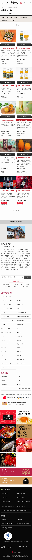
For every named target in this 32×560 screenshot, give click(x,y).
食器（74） (19, 332)
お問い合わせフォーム (22, 510)
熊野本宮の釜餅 (7, 284)
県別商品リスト (5, 388)
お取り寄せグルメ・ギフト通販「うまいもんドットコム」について (16, 472)
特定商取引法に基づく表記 (23, 523)
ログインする (5, 493)
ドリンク (3, 13)
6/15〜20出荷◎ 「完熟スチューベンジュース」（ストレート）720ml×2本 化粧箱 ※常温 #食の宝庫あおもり (8, 161)
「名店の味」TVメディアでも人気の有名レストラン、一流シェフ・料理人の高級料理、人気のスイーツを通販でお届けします (16, 480)
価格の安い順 (23, 17)
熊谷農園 (19, 135)
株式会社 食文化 (17, 552)
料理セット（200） (6, 328)
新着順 (15, 17)
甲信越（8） (19, 348)
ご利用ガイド (5, 497)
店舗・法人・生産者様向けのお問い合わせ (7, 528)
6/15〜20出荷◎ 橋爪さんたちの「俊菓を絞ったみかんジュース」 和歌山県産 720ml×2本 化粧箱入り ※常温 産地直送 (24, 163)
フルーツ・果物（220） (7, 308)
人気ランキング (17, 286)
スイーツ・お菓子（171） (7, 320)
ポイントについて (21, 506)
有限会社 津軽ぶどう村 (6, 173)
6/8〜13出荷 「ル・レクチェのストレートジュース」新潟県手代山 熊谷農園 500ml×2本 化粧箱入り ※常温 (24, 125)
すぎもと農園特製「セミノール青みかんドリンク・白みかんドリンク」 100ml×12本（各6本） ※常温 (24, 53)
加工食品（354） (5, 316)
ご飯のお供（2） (20, 340)
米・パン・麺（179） (6, 304)
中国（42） (19, 355)
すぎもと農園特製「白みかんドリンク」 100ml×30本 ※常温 (24, 90)
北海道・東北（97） (21, 344)
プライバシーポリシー (7, 523)
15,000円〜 (19, 384)
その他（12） (20, 336)
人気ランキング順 (7, 17)
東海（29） (4, 351)
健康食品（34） (20, 324)
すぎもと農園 (4, 63)
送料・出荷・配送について (8, 506)
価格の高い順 (5, 20)
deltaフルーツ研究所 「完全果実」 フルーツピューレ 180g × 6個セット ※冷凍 (8, 124)
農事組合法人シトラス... (23, 173)
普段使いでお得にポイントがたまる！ (17, 403)
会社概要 (4, 519)
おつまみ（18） (5, 344)
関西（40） (19, 351)
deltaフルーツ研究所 (6, 135)
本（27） (4, 336)
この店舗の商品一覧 (9, 246)
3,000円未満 (4, 376)
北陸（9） (4, 355)
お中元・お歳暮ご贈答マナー (23, 388)
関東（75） (4, 348)
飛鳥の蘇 (27, 284)
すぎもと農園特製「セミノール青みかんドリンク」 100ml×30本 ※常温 (8, 90)
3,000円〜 (19, 376)
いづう (21, 284)
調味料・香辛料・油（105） (23, 316)
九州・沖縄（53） (21, 359)
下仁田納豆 (25, 286)
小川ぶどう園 (4, 204)
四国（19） (4, 359)
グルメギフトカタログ (7, 367)
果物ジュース (11, 13)
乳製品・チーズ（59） (22, 312)
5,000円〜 (4, 380)
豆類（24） (19, 308)
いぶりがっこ (7, 286)
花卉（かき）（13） (6, 340)
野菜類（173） (20, 304)
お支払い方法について (7, 501)
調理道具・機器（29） (7, 332)
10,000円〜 (4, 384)
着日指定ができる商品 (7, 296)
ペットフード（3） (21, 363)
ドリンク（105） (21, 320)
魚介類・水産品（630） (7, 300)
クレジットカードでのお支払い (23, 502)
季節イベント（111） (6, 363)
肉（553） (19, 300)
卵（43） (4, 312)
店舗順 (13, 20)
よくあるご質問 (20, 497)
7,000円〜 (19, 380)
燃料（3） (19, 328)
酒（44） (4, 324)
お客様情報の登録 (21, 493)
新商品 (16, 284)
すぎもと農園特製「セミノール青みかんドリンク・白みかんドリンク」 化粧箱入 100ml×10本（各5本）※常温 (8, 53)
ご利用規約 (19, 519)
